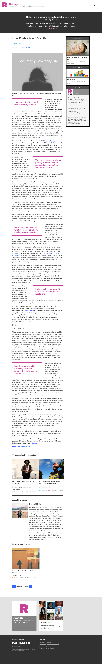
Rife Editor (60, 487)
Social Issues (75, 62)
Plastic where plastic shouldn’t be (77, 58)
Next (28, 584)
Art (13, 489)
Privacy (14, 643)
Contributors (46, 620)
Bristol (48, 487)
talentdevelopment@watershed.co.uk (49, 641)
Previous (17, 584)
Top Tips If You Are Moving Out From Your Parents (24, 569)
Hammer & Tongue (50, 141)
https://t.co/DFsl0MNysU (74, 123)
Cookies (19, 643)
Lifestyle (69, 62)
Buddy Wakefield (28, 311)
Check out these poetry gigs (21, 447)
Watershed (21, 640)
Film (23, 489)
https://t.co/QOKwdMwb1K (75, 102)
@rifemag (33, 443)
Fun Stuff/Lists (16, 575)
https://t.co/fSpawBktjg (74, 113)
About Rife (18, 615)
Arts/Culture (17, 44)
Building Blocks (72, 79)
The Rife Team (51, 28)
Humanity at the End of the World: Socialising (23, 480)
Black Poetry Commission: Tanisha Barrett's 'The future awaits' (50, 480)
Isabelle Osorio (71, 63)
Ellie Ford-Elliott (31, 575)
